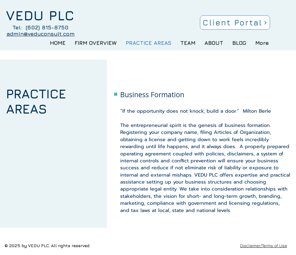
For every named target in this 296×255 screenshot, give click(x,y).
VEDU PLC (40, 15)
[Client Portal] (235, 22)
